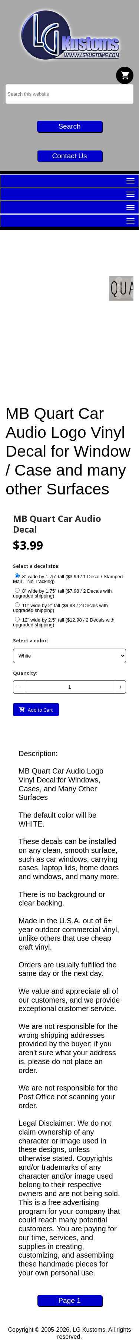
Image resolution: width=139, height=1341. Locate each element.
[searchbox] (69, 94)
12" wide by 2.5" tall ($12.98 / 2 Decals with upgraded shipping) (64, 622)
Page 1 (69, 1300)
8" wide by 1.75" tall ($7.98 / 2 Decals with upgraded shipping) (62, 593)
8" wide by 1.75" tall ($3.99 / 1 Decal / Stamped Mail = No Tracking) (68, 578)
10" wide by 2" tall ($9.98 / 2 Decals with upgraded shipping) (60, 607)
